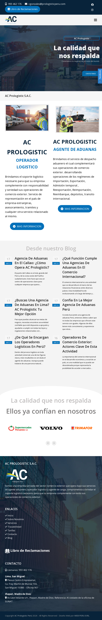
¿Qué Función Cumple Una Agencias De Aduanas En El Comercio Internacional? (79, 267)
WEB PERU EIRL (81, 615)
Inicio (10, 515)
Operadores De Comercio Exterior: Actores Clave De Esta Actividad (79, 344)
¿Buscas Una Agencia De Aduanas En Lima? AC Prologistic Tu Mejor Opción (32, 307)
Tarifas (11, 530)
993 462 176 (15, 3)
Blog (10, 537)
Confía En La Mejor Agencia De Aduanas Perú (78, 305)
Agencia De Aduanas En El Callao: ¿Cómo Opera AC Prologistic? (32, 263)
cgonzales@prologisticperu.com (47, 3)
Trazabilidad (14, 526)
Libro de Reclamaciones (23, 9)
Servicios (12, 522)
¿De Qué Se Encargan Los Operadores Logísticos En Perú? (32, 342)
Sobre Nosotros (16, 519)
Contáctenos (91, 74)
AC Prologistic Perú (23, 615)
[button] (95, 20)
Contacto (12, 534)
